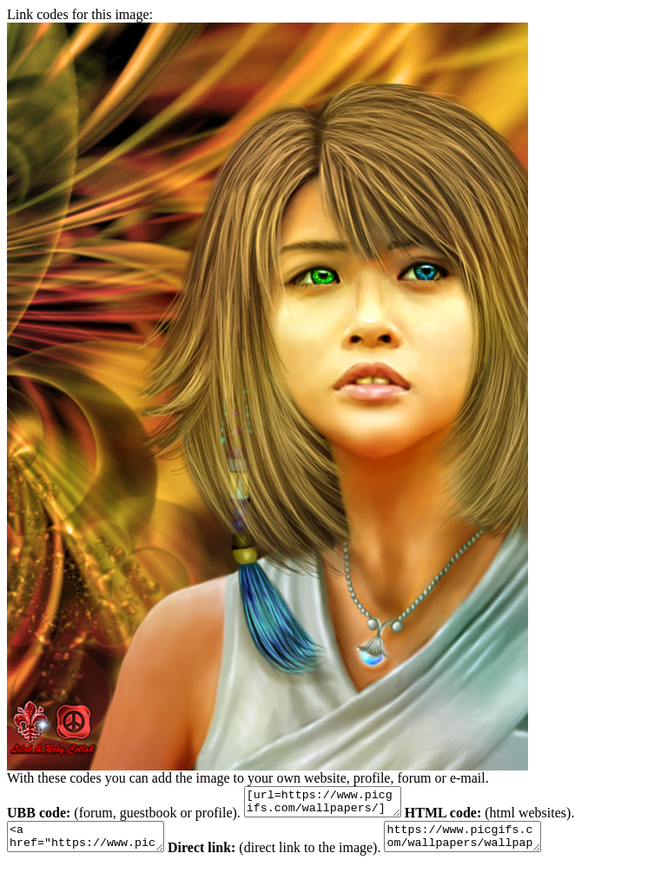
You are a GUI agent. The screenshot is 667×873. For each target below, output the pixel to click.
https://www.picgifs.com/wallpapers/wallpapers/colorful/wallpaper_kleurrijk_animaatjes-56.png (488, 844)
